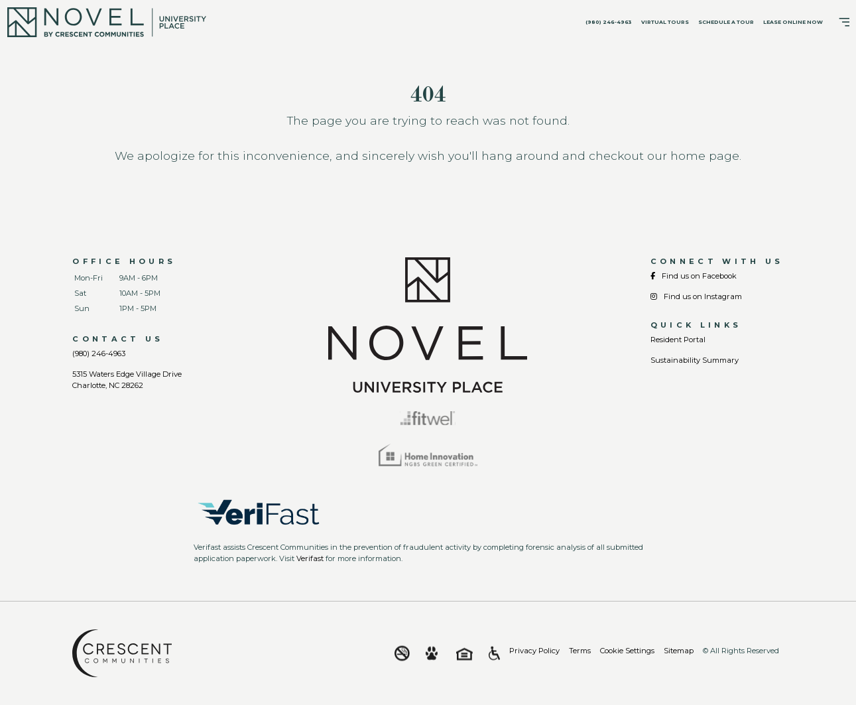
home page (704, 155)
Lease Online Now (793, 22)
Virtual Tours (665, 22)
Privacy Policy (534, 650)
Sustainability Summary (694, 360)
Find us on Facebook (693, 276)
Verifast (310, 558)
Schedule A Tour (726, 22)
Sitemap (679, 650)
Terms (580, 650)
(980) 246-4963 (608, 22)
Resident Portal (677, 339)
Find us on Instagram (696, 296)
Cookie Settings (627, 650)
